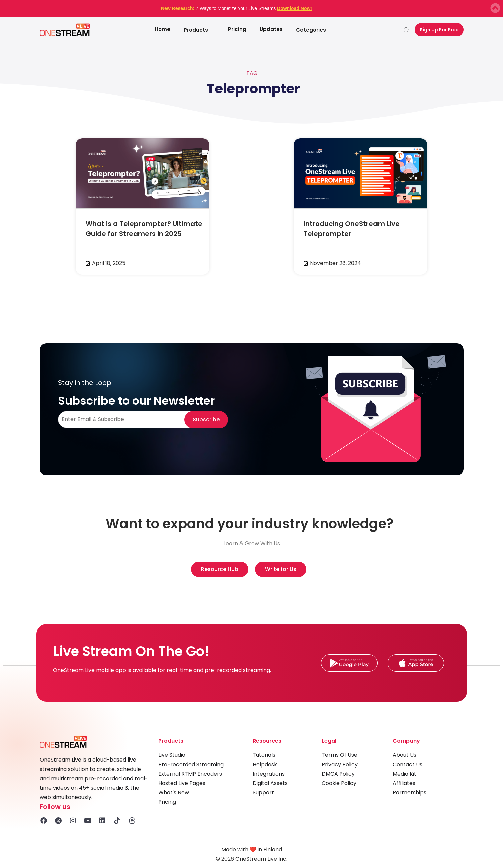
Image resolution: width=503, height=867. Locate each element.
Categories (314, 29)
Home (162, 29)
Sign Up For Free (439, 29)
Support (263, 792)
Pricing (237, 29)
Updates (271, 29)
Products (199, 29)
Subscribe (206, 419)
